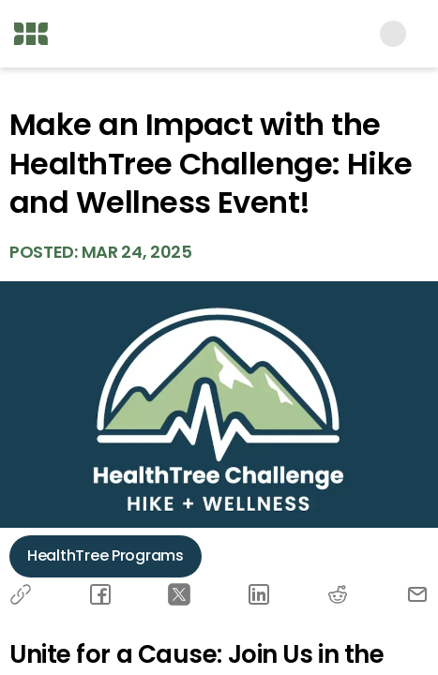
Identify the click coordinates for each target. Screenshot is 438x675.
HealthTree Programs (105, 555)
